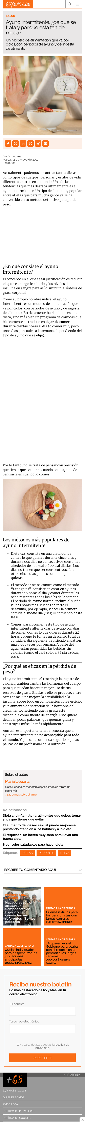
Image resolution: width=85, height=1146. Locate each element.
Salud (10, 16)
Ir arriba (72, 1074)
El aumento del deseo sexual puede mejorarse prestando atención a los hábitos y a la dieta (39, 827)
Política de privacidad (18, 1111)
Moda (64, 853)
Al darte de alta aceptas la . (43, 1046)
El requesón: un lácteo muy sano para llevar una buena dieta (40, 837)
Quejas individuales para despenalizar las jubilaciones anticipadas (21, 954)
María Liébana (12, 156)
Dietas (27, 853)
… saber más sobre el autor (21, 794)
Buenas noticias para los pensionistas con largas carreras (62, 915)
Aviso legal (11, 1104)
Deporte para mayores (15, 897)
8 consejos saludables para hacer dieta (33, 844)
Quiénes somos (13, 1097)
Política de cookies (16, 1117)
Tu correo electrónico (24, 1021)
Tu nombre (17, 1004)
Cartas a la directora (60, 908)
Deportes (46, 853)
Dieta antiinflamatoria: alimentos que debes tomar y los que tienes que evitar (42, 817)
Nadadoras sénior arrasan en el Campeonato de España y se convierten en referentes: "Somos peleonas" (20, 912)
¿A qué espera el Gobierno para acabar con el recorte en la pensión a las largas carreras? (62, 949)
